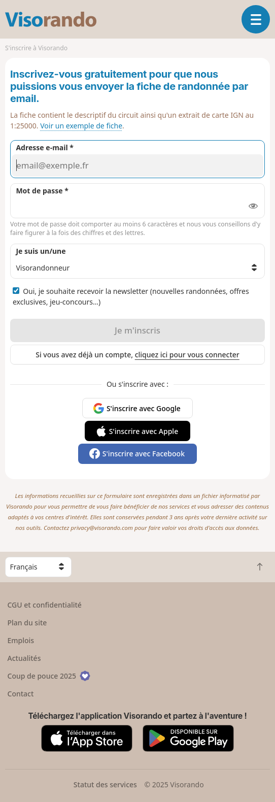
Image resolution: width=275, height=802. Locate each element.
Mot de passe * (42, 190)
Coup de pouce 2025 (49, 676)
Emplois (21, 640)
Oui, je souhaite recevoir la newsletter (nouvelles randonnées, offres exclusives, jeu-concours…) (131, 296)
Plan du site (27, 622)
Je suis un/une (40, 251)
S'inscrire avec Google (144, 408)
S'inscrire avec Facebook (143, 453)
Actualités (24, 658)
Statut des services (105, 784)
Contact (21, 693)
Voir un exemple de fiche (81, 125)
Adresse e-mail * (44, 147)
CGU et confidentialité (45, 605)
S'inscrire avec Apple (144, 431)
